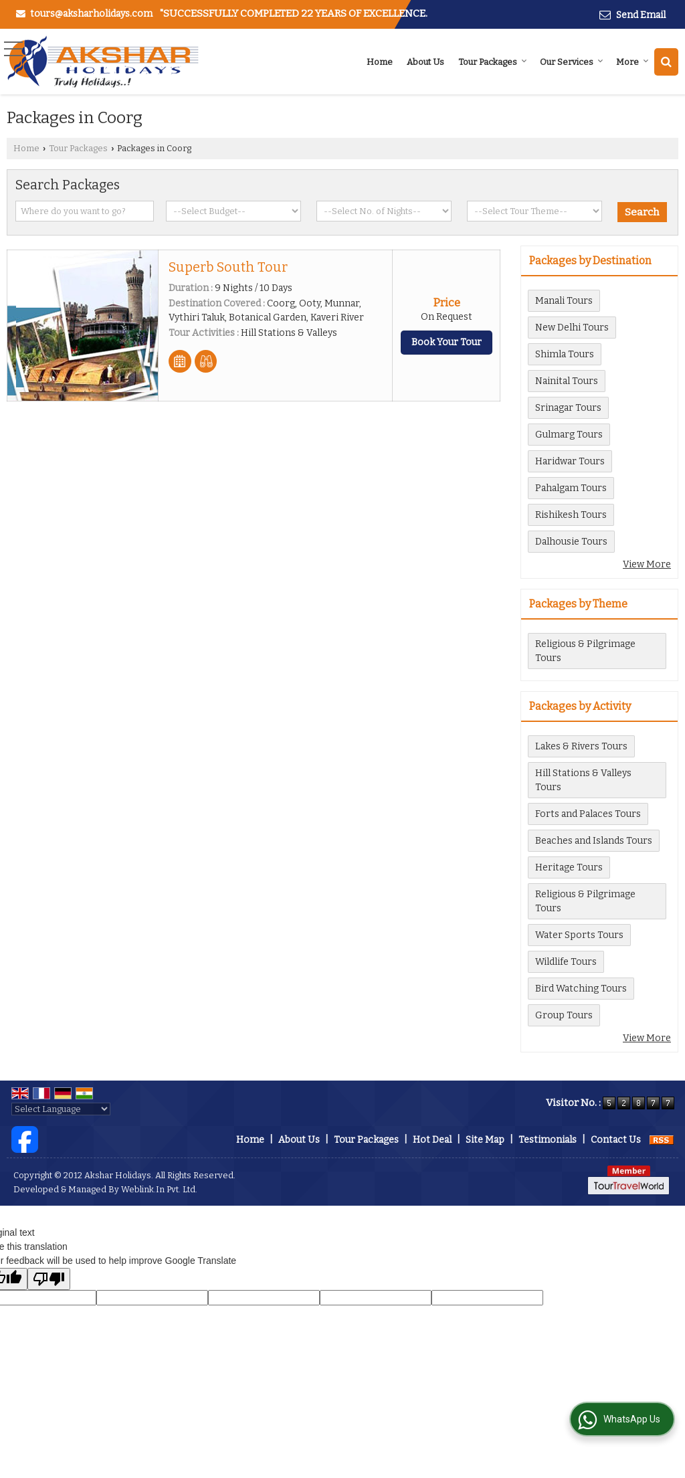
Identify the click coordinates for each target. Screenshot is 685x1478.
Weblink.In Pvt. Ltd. (159, 1189)
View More (647, 564)
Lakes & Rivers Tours (581, 746)
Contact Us (616, 1139)
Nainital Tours (566, 381)
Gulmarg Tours (569, 434)
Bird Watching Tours (581, 988)
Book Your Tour (446, 342)
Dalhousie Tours (571, 541)
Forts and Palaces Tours (588, 814)
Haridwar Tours (570, 461)
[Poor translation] (48, 1279)
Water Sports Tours (579, 935)
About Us (425, 62)
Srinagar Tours (568, 407)
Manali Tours (564, 300)
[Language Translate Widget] (60, 1109)
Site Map (485, 1139)
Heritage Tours (569, 867)
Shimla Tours (564, 354)
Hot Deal (432, 1139)
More (632, 62)
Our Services (571, 62)
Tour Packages (492, 62)
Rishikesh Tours (571, 515)
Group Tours (564, 1015)
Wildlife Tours (566, 961)
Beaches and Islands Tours (593, 840)
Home (380, 62)
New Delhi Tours (572, 327)
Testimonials (547, 1139)
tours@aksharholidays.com (91, 13)
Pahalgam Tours (571, 488)
